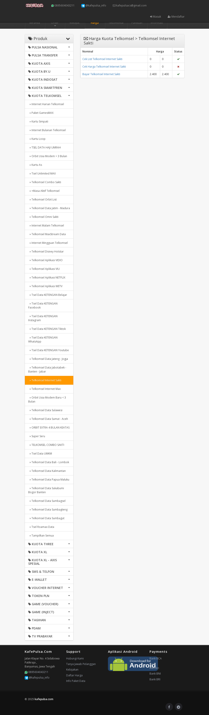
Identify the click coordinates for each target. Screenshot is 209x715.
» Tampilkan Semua (41, 535)
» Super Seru (36, 436)
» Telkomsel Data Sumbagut (46, 518)
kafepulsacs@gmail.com (130, 5)
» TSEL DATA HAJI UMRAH (44, 147)
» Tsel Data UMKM (40, 453)
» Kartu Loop (37, 139)
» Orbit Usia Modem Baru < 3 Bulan (47, 399)
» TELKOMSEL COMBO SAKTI (46, 445)
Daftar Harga (74, 675)
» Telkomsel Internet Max (44, 389)
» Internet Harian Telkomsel (46, 104)
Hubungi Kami (75, 658)
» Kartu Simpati (38, 121)
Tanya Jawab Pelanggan (81, 664)
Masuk (155, 16)
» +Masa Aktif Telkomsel (44, 191)
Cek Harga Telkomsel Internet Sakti (104, 66)
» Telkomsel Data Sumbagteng (48, 509)
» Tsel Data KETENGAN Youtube (48, 350)
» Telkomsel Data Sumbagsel (47, 501)
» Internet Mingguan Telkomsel (48, 243)
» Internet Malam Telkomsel (46, 225)
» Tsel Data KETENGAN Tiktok (47, 329)
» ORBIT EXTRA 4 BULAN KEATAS (49, 427)
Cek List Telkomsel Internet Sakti (102, 59)
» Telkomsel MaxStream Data (47, 234)
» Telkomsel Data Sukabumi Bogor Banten (46, 490)
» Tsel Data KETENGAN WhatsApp (43, 339)
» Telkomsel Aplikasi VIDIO (45, 260)
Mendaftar (176, 16)
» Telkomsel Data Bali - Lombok (48, 462)
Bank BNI (155, 673)
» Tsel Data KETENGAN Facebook (43, 305)
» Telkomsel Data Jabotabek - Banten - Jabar (47, 369)
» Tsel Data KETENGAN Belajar (47, 295)
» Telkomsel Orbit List (42, 199)
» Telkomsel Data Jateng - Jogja (48, 359)
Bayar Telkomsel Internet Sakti (101, 74)
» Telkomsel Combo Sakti (44, 182)
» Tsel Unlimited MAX (42, 173)
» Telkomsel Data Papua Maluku (48, 479)
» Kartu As (35, 165)
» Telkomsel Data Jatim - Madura (49, 208)
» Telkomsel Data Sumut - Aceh (48, 419)
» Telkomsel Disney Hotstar (46, 251)
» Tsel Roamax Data (41, 527)
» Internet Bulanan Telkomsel (47, 130)
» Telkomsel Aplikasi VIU (44, 269)
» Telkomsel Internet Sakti (44, 380)
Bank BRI (154, 679)
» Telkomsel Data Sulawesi (45, 410)
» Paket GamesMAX (41, 113)
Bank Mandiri (154, 666)
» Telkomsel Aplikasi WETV (45, 286)
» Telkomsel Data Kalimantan (47, 471)
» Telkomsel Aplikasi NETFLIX (46, 277)
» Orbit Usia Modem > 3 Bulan (47, 156)
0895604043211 (63, 5)
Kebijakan (72, 669)
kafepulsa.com (44, 699)
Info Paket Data (75, 681)
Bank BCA (155, 658)
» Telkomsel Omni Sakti (43, 217)
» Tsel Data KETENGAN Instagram (43, 318)
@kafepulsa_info (93, 6)
